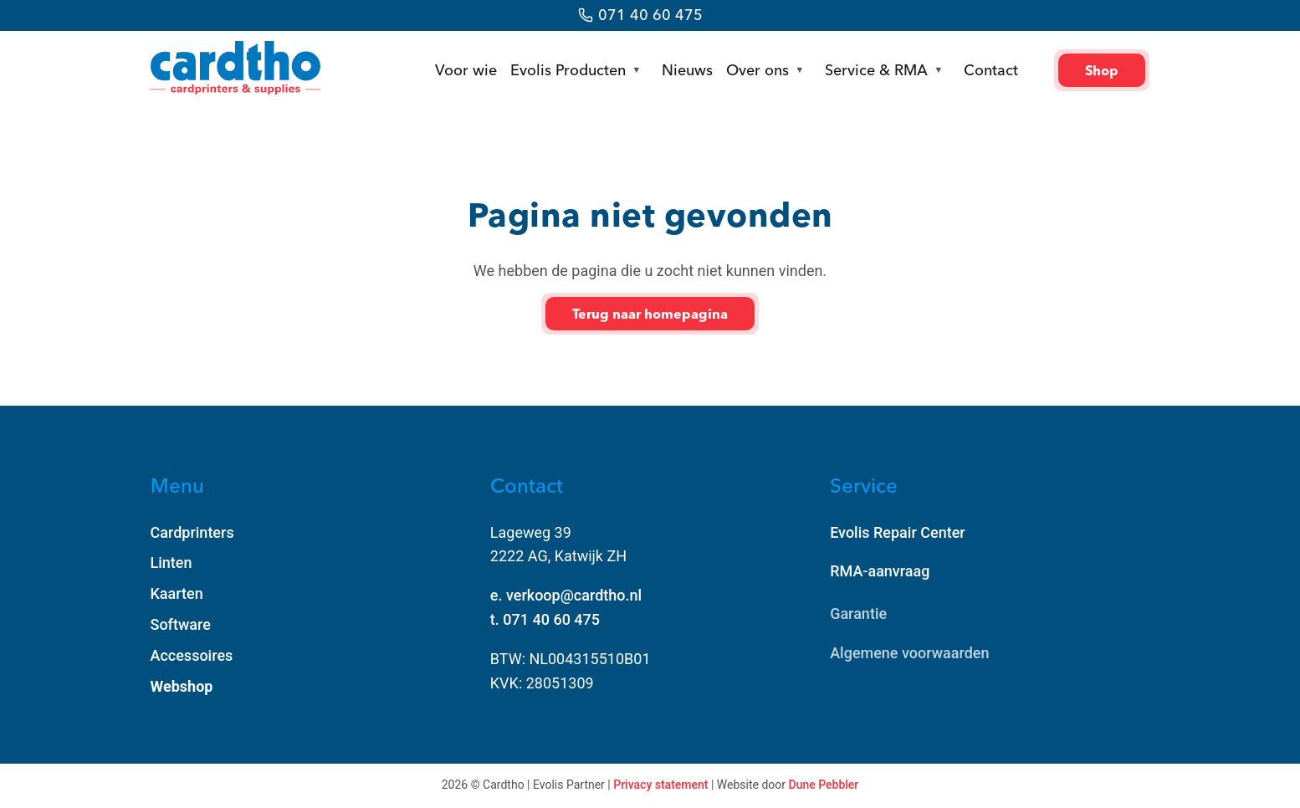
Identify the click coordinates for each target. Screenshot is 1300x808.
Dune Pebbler (824, 784)
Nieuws (687, 69)
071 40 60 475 (650, 14)
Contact (991, 69)
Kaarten (177, 593)
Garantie (858, 616)
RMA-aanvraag (879, 571)
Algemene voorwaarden (909, 655)
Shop (1101, 70)
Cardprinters (192, 532)
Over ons (757, 69)
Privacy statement (660, 784)
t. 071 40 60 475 (545, 619)
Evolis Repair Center (897, 532)
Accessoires (192, 655)
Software (181, 624)
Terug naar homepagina (650, 313)
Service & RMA (876, 69)
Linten (171, 562)
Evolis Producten (568, 69)
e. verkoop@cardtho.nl (566, 595)
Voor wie (466, 69)
